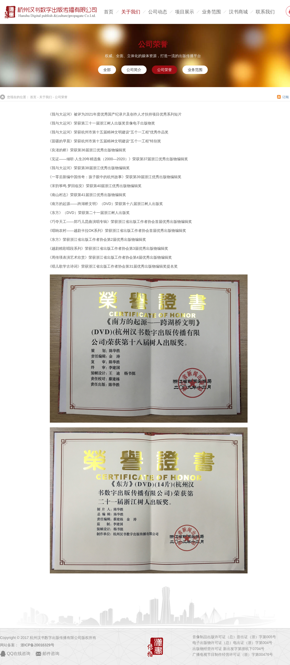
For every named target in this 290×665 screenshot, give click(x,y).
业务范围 (211, 11)
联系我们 (265, 11)
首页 (108, 11)
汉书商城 (238, 11)
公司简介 (134, 70)
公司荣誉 (153, 44)
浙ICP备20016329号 (37, 645)
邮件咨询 (50, 653)
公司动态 (157, 11)
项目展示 (184, 11)
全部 (107, 70)
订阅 (285, 97)
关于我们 (130, 11)
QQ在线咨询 (18, 653)
